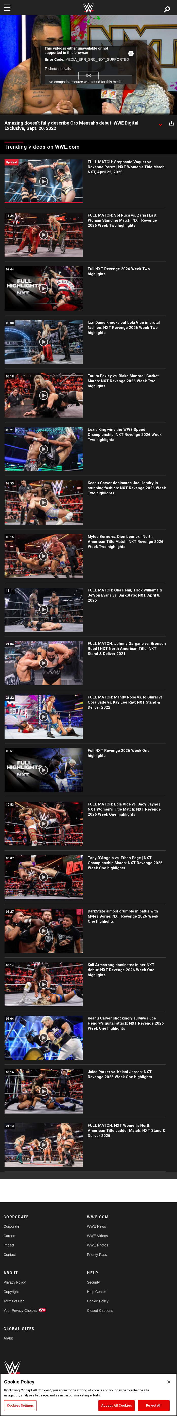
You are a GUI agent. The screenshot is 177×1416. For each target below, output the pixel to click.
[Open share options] (171, 123)
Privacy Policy (15, 1282)
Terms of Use (14, 1301)
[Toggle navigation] (7, 7)
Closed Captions (100, 1310)
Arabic (9, 1338)
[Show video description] (160, 123)
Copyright (11, 1292)
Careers (10, 1236)
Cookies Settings (20, 1405)
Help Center (96, 1292)
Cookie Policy (98, 1301)
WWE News (96, 1226)
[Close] (168, 1382)
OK (88, 75)
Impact (9, 1245)
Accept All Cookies (116, 1405)
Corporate (11, 1226)
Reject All (153, 1405)
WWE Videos (97, 1236)
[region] (88, 1395)
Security (93, 1282)
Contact (10, 1255)
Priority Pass (97, 1255)
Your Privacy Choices (20, 1310)
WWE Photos (97, 1245)
